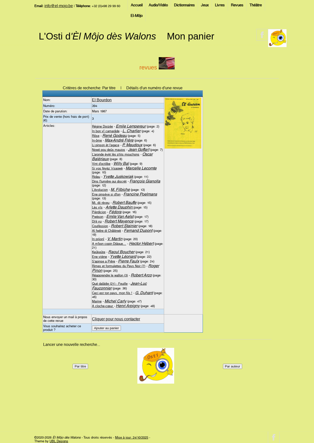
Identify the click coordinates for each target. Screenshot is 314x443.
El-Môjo (137, 15)
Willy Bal (121, 163)
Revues (237, 5)
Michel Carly (115, 301)
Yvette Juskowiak (118, 176)
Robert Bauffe (124, 202)
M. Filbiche (120, 189)
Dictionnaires (184, 5)
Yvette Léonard (123, 256)
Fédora (115, 211)
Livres (220, 5)
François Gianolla (145, 181)
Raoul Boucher (121, 251)
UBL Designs (59, 441)
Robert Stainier (124, 225)
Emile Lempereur (131, 126)
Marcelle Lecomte (141, 168)
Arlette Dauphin (119, 207)
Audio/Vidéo (158, 5)
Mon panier (190, 36)
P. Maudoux (132, 145)
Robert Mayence (119, 221)
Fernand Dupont (138, 230)
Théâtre (255, 5)
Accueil (137, 5)
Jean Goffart (138, 149)
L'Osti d (97, 36)
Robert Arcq (141, 275)
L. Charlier (131, 131)
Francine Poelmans (140, 194)
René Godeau (114, 135)
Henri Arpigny (128, 305)
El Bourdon (102, 100)
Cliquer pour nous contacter (116, 319)
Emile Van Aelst (119, 216)
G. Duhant (144, 292)
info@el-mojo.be (58, 5)
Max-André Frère (119, 140)
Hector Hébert (141, 243)
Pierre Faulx (128, 261)
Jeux (205, 5)
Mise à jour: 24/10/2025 (131, 437)
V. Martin (114, 238)
